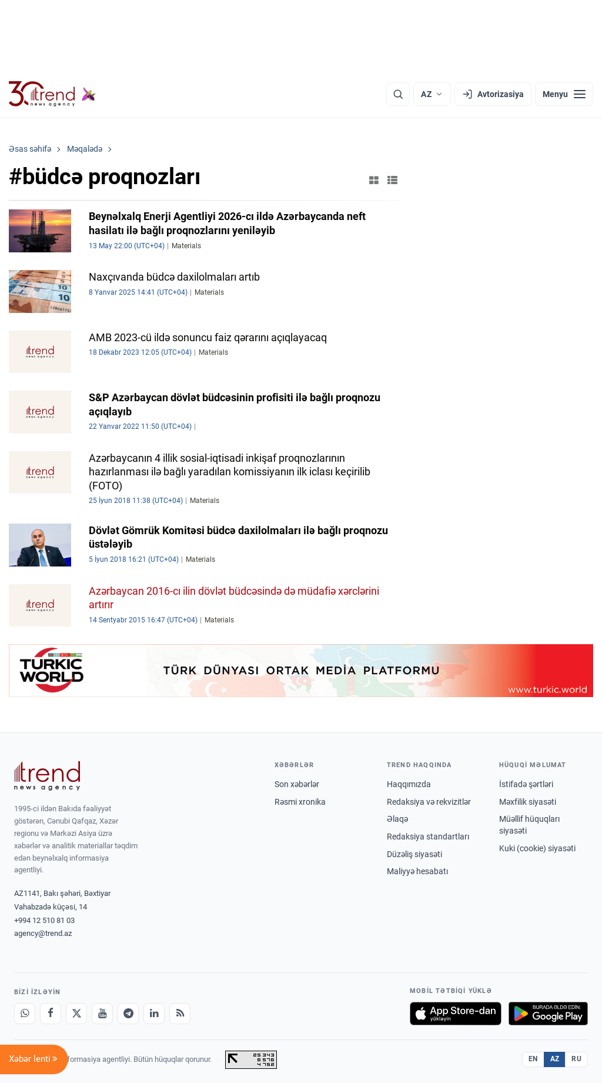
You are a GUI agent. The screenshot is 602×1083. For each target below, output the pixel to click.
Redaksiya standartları (428, 836)
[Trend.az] (52, 94)
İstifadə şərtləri (526, 784)
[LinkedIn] (154, 1013)
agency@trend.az (43, 933)
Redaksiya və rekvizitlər (429, 802)
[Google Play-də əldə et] (548, 1013)
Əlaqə (397, 819)
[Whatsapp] (24, 1013)
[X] (76, 1013)
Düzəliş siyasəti (414, 854)
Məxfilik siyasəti (527, 802)
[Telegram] (128, 1013)
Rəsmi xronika (300, 802)
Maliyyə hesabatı (417, 871)
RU (576, 1059)
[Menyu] (564, 94)
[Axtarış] (398, 94)
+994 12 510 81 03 (44, 920)
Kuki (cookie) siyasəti (537, 848)
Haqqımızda (409, 784)
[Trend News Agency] (47, 776)
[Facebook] (50, 1013)
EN (533, 1059)
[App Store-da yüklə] (455, 1013)
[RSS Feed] (179, 1013)
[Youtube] (102, 1013)
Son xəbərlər (297, 784)
